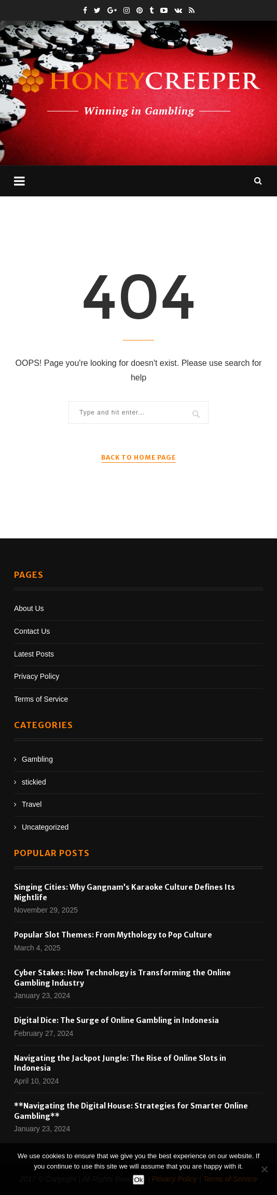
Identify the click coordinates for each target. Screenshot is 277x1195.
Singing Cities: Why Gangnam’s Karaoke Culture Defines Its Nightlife (124, 892)
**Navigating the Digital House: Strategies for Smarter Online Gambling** (131, 1111)
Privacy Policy (36, 676)
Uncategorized (45, 827)
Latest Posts (34, 654)
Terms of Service (41, 699)
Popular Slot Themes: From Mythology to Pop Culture (113, 935)
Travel (31, 804)
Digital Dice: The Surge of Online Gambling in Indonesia (116, 1020)
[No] (264, 1169)
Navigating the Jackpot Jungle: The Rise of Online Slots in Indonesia (120, 1063)
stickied (34, 782)
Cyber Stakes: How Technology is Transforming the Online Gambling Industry (122, 978)
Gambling (37, 759)
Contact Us (32, 631)
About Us (29, 608)
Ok (138, 1180)
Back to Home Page (138, 457)
